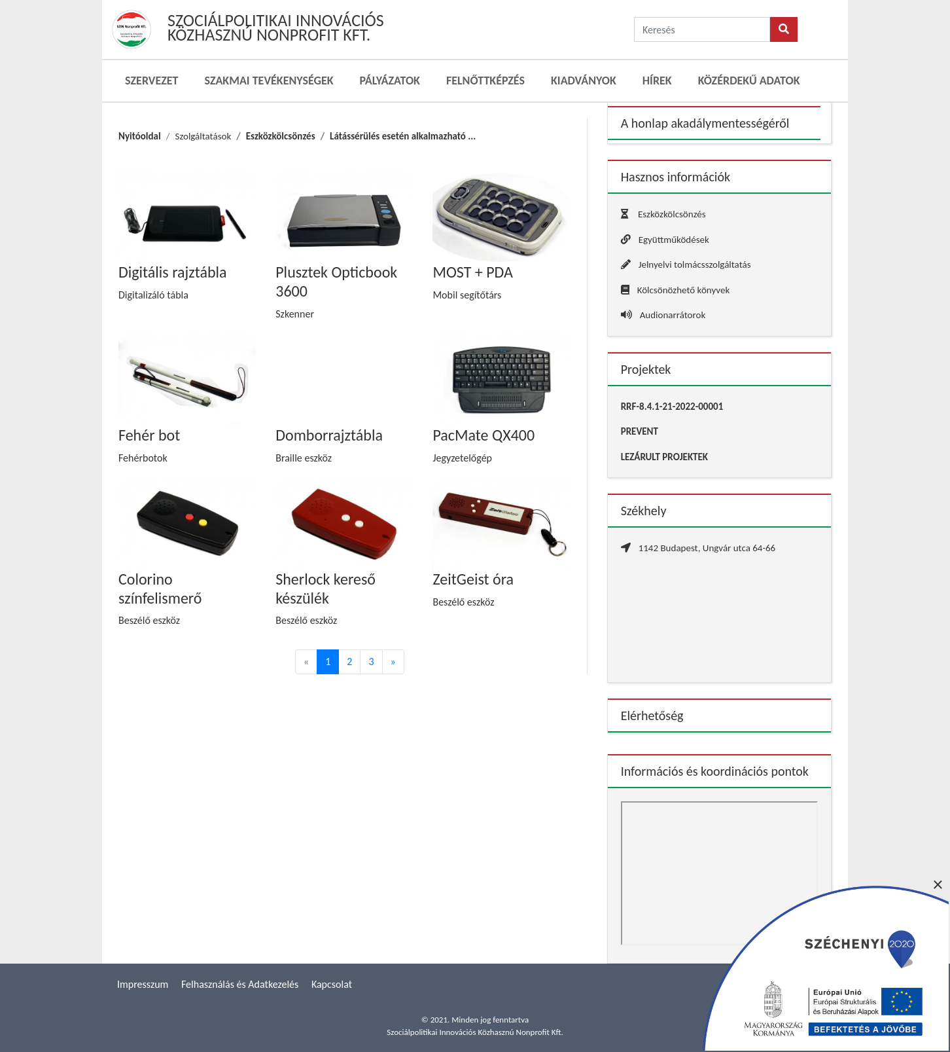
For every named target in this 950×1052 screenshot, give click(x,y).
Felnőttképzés (485, 80)
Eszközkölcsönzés (280, 136)
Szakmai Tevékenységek (268, 80)
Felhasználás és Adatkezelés (239, 984)
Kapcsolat (331, 984)
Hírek (657, 80)
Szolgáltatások (203, 136)
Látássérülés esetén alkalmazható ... (403, 136)
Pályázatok (390, 80)
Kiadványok (583, 80)
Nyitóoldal (139, 136)
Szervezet (151, 80)
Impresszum (142, 984)
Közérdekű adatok (749, 80)
